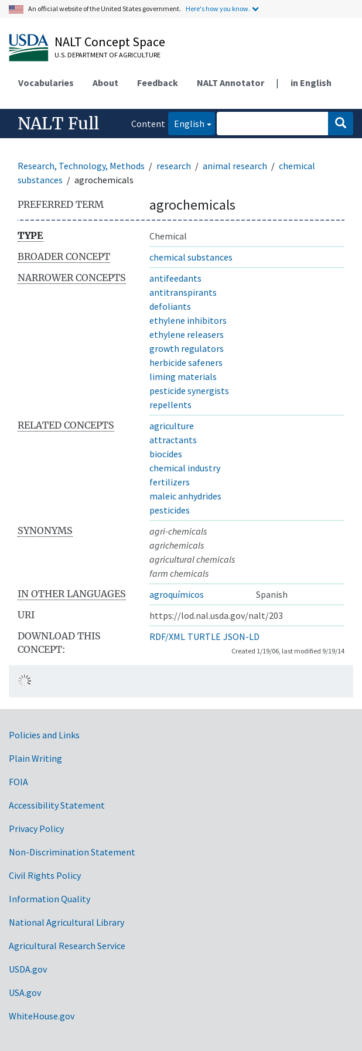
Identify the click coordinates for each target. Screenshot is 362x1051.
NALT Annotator (230, 82)
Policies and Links (44, 735)
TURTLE (204, 636)
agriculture (171, 426)
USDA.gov (28, 969)
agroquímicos (176, 594)
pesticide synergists (189, 390)
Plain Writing (35, 758)
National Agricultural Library (66, 922)
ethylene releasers (186, 334)
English (186, 122)
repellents (170, 404)
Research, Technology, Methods (81, 166)
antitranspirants (183, 292)
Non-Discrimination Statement (72, 852)
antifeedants (175, 278)
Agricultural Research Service (67, 945)
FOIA (18, 782)
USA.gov (25, 992)
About (105, 82)
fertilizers (169, 482)
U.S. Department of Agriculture (107, 54)
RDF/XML (167, 636)
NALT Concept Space (109, 41)
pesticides (169, 510)
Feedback (157, 82)
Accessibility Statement (57, 805)
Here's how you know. (218, 8)
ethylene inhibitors (188, 320)
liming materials (183, 376)
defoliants (170, 306)
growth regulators (186, 348)
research (173, 166)
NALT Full (58, 123)
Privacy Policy (36, 828)
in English (311, 82)
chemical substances (191, 257)
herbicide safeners (186, 362)
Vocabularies (46, 82)
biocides (165, 454)
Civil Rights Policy (45, 875)
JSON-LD (241, 636)
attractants (173, 440)
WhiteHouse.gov (41, 1016)
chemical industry (184, 468)
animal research (235, 166)
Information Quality (49, 899)
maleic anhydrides (185, 496)
